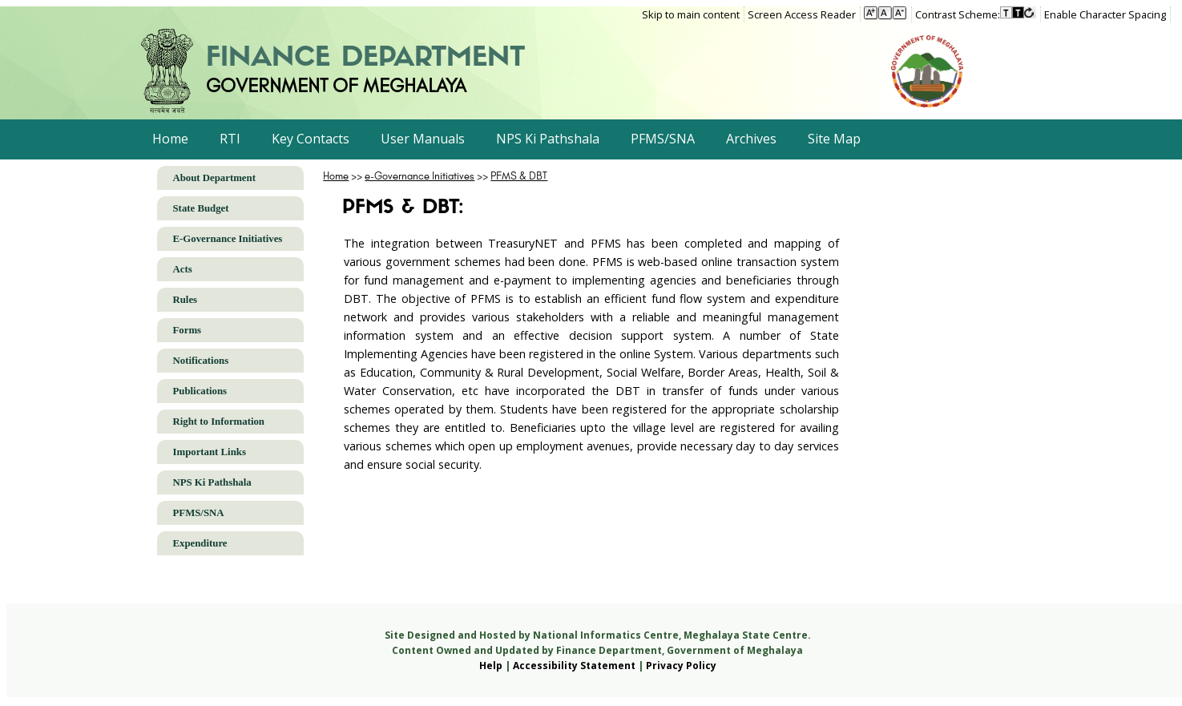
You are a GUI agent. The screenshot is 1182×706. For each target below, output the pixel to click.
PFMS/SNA (663, 138)
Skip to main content (691, 14)
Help (490, 665)
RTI (230, 138)
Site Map (834, 138)
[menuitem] (693, 14)
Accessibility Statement (574, 665)
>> (344, 175)
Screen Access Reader (802, 14)
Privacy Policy (681, 665)
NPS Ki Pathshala (547, 138)
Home (170, 138)
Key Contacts (310, 138)
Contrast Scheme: (957, 14)
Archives (751, 138)
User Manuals (423, 138)
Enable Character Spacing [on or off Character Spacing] (1105, 14)
